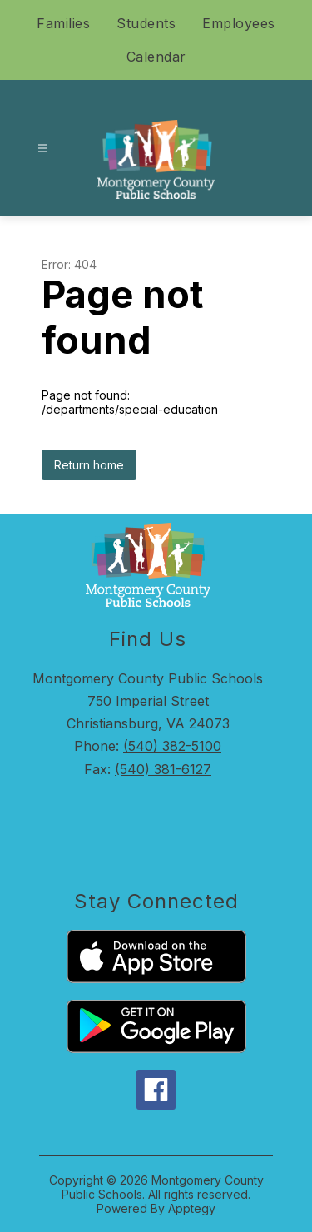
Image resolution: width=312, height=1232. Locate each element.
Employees (238, 23)
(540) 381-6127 (163, 769)
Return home (89, 465)
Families (63, 23)
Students (146, 23)
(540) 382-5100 (172, 746)
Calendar (156, 56)
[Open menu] (42, 148)
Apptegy (191, 1208)
